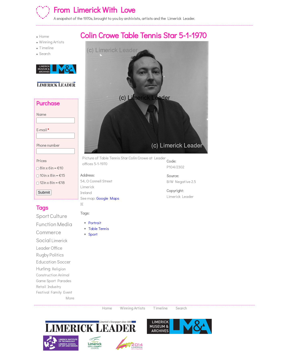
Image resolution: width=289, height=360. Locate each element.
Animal (63, 274)
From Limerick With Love (94, 10)
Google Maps (107, 198)
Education (46, 262)
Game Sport (46, 280)
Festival (42, 292)
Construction (46, 274)
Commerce (48, 232)
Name (41, 114)
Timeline (46, 47)
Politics (56, 255)
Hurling (43, 268)
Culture (58, 215)
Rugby (42, 255)
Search (44, 53)
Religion (59, 268)
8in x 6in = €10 (51, 167)
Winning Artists (51, 41)
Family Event (61, 292)
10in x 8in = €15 (52, 175)
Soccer (63, 262)
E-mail (42, 129)
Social (43, 240)
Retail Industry (48, 286)
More (70, 297)
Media (64, 224)
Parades (64, 280)
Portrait (94, 222)
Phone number (47, 145)
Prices (41, 160)
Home (44, 36)
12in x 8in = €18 (52, 182)
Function (46, 224)
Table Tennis (98, 228)
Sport (93, 234)
